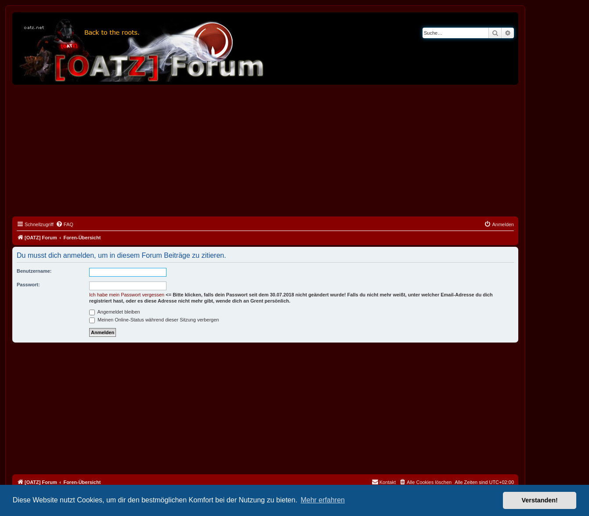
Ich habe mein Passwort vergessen (126, 294)
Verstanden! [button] (540, 500)
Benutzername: (34, 271)
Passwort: (28, 284)
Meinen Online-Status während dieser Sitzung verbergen (154, 319)
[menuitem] (64, 224)
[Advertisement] (265, 150)
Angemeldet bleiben (114, 311)
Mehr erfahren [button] (322, 500)
